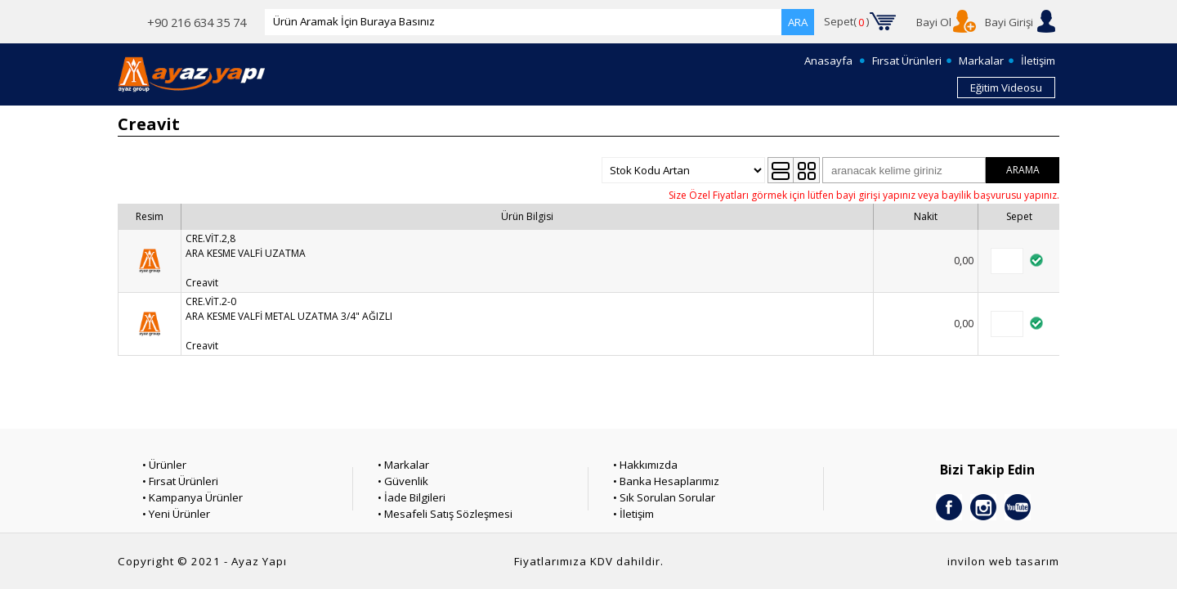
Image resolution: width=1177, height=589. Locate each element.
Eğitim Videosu (1006, 87)
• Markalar (403, 464)
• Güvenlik (403, 481)
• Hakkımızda (645, 464)
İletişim (1038, 60)
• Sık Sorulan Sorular (664, 497)
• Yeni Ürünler (176, 513)
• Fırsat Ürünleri (180, 481)
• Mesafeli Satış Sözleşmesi (445, 513)
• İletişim (633, 513)
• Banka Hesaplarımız (666, 481)
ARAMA (1023, 170)
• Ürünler (164, 464)
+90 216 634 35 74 (196, 22)
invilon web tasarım (1003, 561)
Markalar (981, 60)
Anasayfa (828, 60)
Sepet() (847, 22)
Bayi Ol (933, 22)
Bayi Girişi (1009, 22)
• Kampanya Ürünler (192, 497)
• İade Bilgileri (411, 497)
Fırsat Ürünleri (907, 60)
